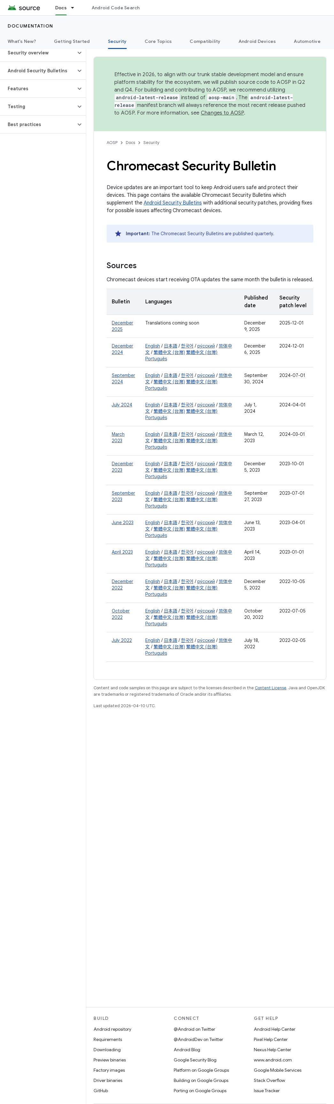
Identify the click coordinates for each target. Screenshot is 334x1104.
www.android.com (273, 1060)
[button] (38, 53)
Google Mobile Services (277, 1070)
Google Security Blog (195, 1060)
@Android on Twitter (194, 1029)
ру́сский (206, 346)
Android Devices (257, 41)
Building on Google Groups (201, 1080)
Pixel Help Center (271, 1039)
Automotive (307, 41)
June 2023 (122, 522)
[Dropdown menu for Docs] (75, 7)
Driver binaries (108, 1080)
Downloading (107, 1049)
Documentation (30, 26)
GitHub (101, 1090)
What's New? (22, 41)
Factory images (109, 1070)
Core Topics (158, 41)
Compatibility (205, 41)
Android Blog (187, 1049)
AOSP (112, 142)
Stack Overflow (269, 1080)
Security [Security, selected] (117, 41)
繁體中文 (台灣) (169, 352)
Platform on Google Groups (201, 1070)
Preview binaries (110, 1060)
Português (156, 359)
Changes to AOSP (222, 113)
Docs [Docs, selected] (61, 8)
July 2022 (122, 640)
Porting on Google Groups (200, 1090)
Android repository (112, 1029)
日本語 (170, 346)
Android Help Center (274, 1029)
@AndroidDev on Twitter (198, 1039)
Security (151, 142)
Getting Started (72, 41)
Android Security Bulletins (173, 203)
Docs (130, 142)
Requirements (108, 1039)
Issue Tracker (267, 1090)
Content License (270, 688)
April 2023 (122, 552)
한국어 (187, 346)
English (152, 346)
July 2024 (122, 405)
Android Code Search (116, 8)
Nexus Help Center (272, 1049)
